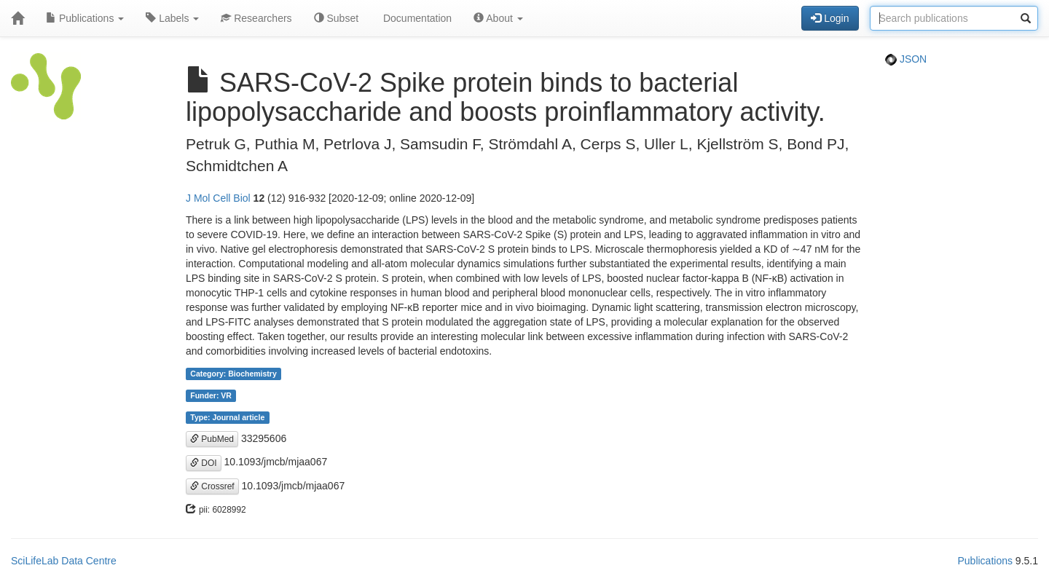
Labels (172, 18)
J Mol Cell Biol (218, 198)
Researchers (256, 18)
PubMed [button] (212, 439)
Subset (336, 18)
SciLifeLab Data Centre (64, 561)
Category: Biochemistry (233, 373)
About (498, 18)
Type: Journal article (227, 417)
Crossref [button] (212, 486)
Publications (85, 18)
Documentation (416, 18)
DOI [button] (203, 463)
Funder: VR (211, 395)
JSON (906, 59)
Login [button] (830, 18)
